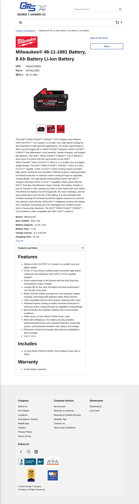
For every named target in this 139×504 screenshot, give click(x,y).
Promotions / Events (28, 419)
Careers (22, 427)
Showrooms (95, 406)
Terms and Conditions (64, 427)
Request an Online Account (67, 415)
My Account (59, 406)
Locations (22, 415)
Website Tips (60, 419)
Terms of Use (24, 436)
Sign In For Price (99, 38)
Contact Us (59, 423)
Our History (23, 410)
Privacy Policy (25, 432)
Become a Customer (64, 410)
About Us (22, 406)
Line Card (94, 410)
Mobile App (23, 423)
